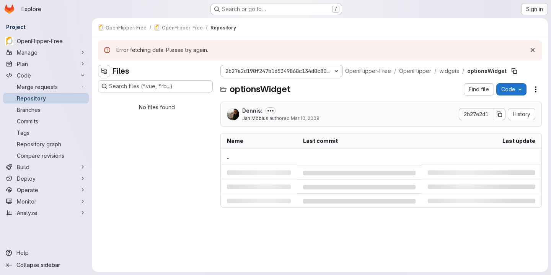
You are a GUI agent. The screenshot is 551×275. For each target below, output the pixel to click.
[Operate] (46, 189)
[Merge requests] (46, 86)
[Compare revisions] (46, 155)
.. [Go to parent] (228, 157)
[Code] (46, 75)
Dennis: (252, 110)
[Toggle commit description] (271, 110)
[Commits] (46, 121)
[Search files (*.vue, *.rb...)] (155, 86)
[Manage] (46, 52)
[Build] (46, 167)
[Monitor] (46, 201)
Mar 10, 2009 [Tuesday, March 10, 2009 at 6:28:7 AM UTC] (305, 118)
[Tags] (46, 132)
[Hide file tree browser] (104, 71)
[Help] (46, 252)
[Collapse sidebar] (46, 265)
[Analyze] (46, 212)
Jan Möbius (255, 118)
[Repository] (46, 98)
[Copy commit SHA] (499, 114)
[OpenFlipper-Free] (46, 41)
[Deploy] (46, 178)
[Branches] (46, 109)
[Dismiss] (532, 50)
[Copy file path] (514, 71)
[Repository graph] (46, 144)
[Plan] (46, 63)
